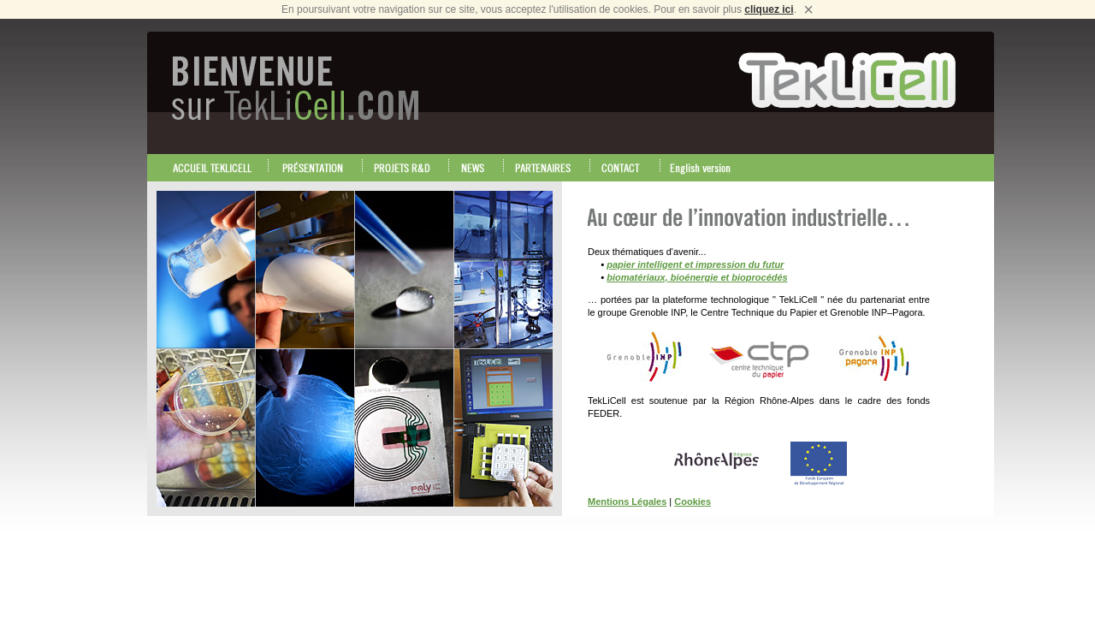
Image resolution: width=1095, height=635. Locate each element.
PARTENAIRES (547, 167)
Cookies (692, 501)
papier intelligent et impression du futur (695, 264)
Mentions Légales (627, 501)
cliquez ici (768, 9)
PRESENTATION (316, 167)
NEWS (476, 167)
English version (705, 167)
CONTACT (625, 167)
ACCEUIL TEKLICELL (213, 167)
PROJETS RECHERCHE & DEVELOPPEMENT (406, 167)
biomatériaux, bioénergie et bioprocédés (697, 277)
